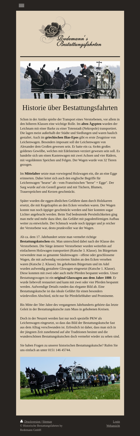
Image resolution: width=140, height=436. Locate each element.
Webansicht (113, 425)
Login (116, 421)
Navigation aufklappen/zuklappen (70, 5)
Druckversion (30, 421)
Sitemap (47, 421)
